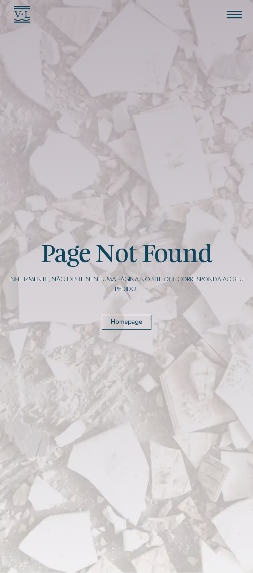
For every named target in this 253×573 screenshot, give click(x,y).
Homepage (126, 322)
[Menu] (234, 14)
